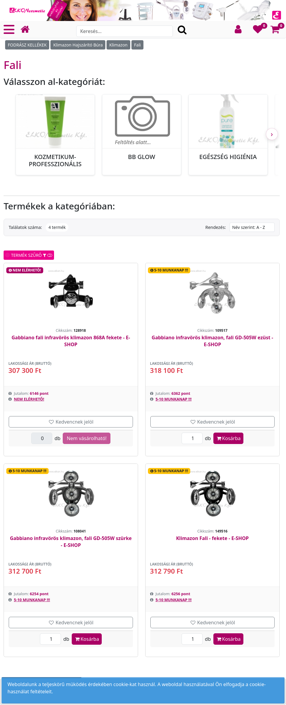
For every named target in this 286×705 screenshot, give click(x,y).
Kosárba (228, 438)
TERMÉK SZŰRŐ (29, 255)
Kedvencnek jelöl (70, 421)
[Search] (124, 31)
